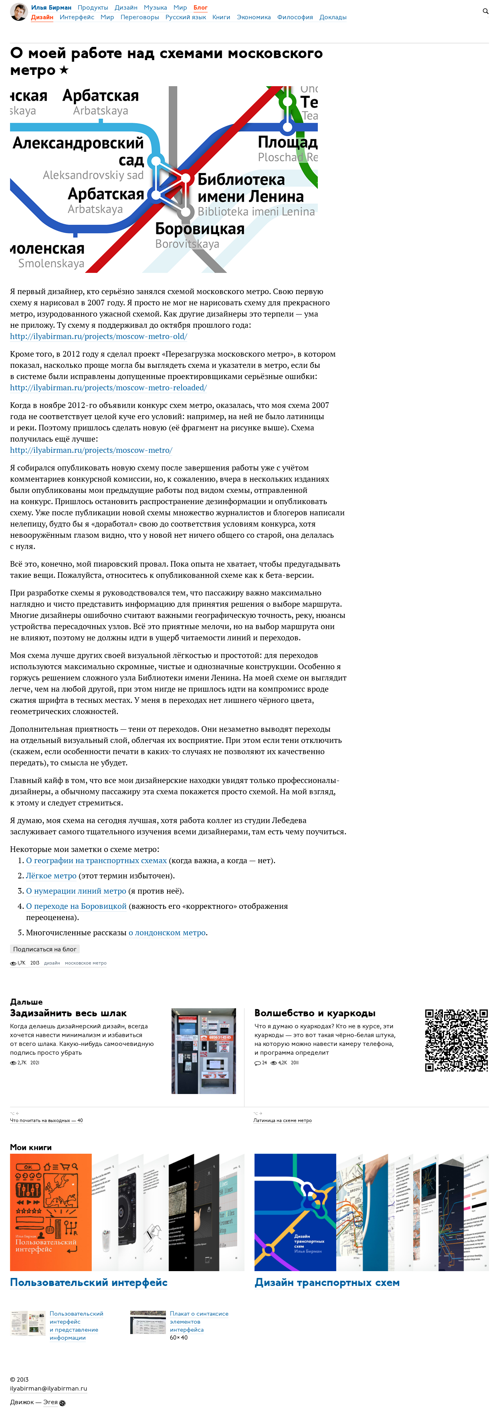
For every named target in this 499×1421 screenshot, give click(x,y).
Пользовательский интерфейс (89, 1283)
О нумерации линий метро (76, 890)
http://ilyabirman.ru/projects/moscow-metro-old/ (98, 336)
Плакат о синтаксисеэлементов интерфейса (199, 1322)
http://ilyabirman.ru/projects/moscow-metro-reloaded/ (108, 387)
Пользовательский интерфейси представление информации (76, 1326)
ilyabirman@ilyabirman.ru (48, 1388)
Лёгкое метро (51, 875)
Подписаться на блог (45, 949)
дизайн (52, 963)
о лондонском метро (167, 932)
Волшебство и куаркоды (315, 1014)
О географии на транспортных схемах (96, 860)
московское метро (86, 963)
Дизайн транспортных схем (327, 1283)
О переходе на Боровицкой (76, 905)
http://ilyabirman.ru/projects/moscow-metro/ (91, 449)
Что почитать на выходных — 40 (46, 1120)
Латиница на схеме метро (282, 1120)
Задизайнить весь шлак (68, 1014)
